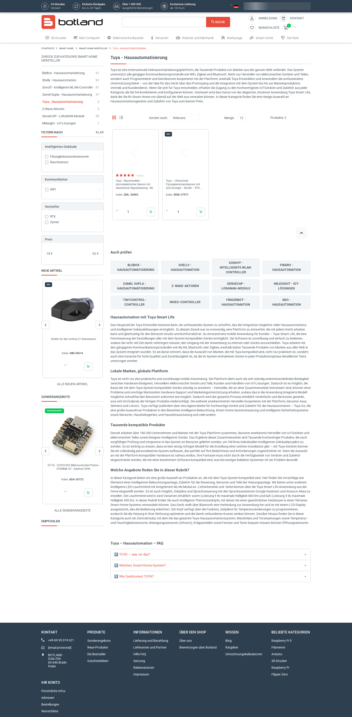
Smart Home (261, 38)
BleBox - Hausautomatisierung (63, 73)
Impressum (141, 674)
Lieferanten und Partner (150, 647)
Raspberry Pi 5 (281, 640)
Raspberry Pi (280, 667)
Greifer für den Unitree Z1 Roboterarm (73, 339)
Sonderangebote (98, 640)
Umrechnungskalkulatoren (243, 654)
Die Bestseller (96, 654)
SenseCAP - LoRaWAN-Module (63, 116)
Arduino (276, 654)
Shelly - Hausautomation (59, 80)
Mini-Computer (87, 38)
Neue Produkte (97, 647)
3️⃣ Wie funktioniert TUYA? (134, 576)
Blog (228, 640)
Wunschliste (49, 711)
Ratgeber (231, 647)
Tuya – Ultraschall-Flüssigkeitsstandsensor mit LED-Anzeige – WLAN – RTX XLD (183, 184)
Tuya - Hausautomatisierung (62, 102)
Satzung (139, 661)
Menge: (229, 118)
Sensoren (159, 38)
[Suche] (176, 22)
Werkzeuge (231, 38)
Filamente (278, 647)
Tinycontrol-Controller (134, 302)
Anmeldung (267, 18)
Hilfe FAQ (139, 654)
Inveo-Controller (185, 302)
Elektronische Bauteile (125, 38)
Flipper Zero (279, 674)
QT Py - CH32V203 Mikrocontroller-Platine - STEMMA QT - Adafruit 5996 (74, 467)
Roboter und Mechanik (195, 38)
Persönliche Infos (53, 691)
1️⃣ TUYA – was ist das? (132, 554)
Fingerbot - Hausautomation (236, 302)
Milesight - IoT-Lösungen (59, 123)
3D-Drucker (279, 661)
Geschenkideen (97, 661)
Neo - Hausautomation (286, 302)
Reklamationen (143, 667)
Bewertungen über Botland (198, 647)
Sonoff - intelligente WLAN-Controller (67, 87)
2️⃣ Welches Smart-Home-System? (140, 565)
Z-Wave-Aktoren (53, 109)
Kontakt (297, 18)
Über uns (185, 640)
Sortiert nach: (158, 118)
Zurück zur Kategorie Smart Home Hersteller (69, 58)
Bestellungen (50, 704)
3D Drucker (56, 38)
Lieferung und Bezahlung (150, 640)
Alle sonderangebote (72, 510)
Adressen (47, 697)
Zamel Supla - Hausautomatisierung (67, 94)
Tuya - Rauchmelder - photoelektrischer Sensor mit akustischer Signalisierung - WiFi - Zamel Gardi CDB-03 (135, 184)
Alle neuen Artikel (72, 384)
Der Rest (290, 38)
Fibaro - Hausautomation (286, 267)
